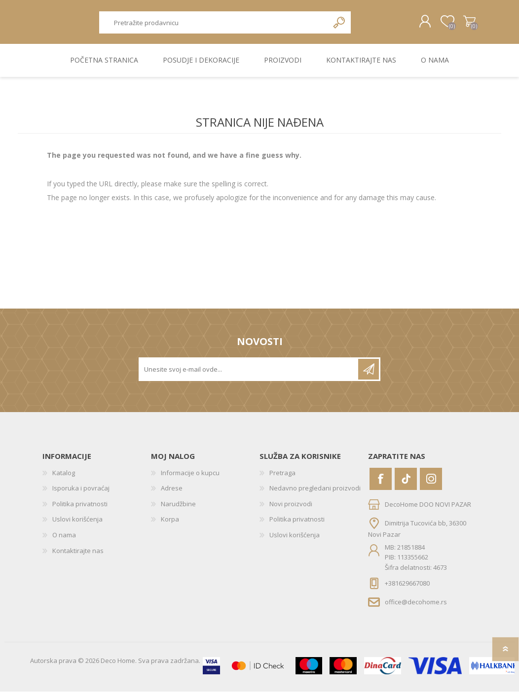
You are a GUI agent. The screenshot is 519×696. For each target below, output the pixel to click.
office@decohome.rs (416, 606)
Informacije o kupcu (190, 477)
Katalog (63, 477)
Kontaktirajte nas (78, 555)
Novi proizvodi (290, 508)
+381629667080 (407, 587)
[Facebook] (381, 483)
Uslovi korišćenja (77, 524)
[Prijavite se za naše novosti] (249, 373)
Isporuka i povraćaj (81, 492)
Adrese (172, 492)
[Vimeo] (406, 483)
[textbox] (213, 25)
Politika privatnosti (80, 508)
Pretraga (340, 25)
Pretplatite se (368, 373)
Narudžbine (178, 508)
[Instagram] (431, 483)
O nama (64, 539)
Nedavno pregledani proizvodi (315, 492)
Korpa (463, 24)
